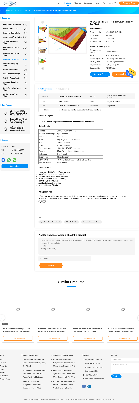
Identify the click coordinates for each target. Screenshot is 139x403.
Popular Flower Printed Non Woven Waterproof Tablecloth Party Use (18, 121)
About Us (3, 366)
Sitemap (3, 373)
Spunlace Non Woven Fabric (15, 95)
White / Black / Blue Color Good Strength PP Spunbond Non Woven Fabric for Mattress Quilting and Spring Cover (34, 374)
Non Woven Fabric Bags (15, 74)
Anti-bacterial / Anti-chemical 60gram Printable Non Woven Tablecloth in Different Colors (18, 129)
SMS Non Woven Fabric (15, 78)
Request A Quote (129, 3)
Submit (51, 265)
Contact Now (15, 166)
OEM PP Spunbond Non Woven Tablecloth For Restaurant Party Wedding (121, 331)
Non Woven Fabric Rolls (15, 33)
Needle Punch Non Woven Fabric (15, 89)
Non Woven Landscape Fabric (15, 54)
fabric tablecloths (71, 222)
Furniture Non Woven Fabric (15, 42)
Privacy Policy (5, 379)
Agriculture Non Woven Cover (15, 48)
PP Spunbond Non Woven (15, 24)
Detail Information (45, 89)
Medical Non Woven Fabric (15, 37)
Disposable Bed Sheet (15, 69)
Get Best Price (100, 74)
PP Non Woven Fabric (15, 29)
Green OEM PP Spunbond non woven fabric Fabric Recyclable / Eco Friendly (34, 363)
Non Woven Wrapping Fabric (15, 64)
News (2, 369)
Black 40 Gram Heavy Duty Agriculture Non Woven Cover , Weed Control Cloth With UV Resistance (64, 374)
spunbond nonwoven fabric (91, 222)
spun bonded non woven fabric (50, 222)
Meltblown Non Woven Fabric (15, 83)
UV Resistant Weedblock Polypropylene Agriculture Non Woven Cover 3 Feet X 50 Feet (64, 363)
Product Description (62, 89)
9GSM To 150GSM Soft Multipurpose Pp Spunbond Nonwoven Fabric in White (32, 384)
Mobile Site (4, 376)
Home (2, 360)
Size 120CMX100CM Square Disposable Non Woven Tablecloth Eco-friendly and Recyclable (18, 113)
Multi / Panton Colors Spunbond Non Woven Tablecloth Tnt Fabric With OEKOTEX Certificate (16, 331)
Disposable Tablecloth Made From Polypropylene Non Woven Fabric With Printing (52, 331)
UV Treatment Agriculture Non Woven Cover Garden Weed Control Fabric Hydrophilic (64, 384)
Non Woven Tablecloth (15, 59)
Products (3, 363)
